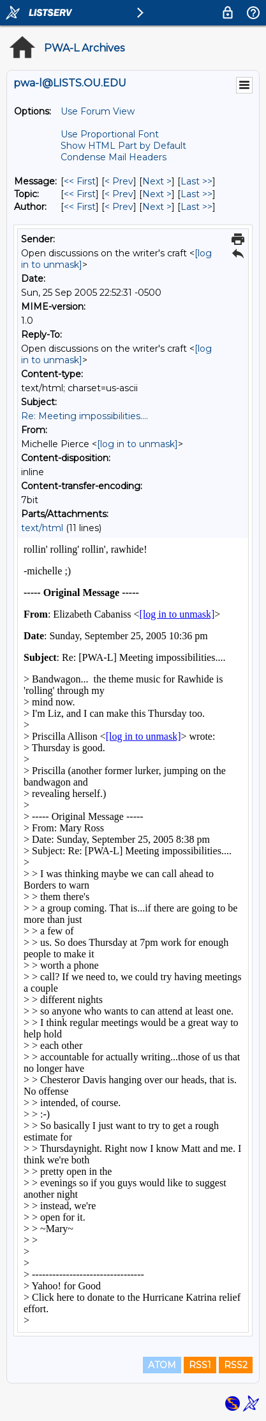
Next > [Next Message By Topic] (157, 194)
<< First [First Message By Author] (80, 206)
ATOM (162, 1365)
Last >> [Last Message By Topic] (196, 194)
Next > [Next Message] (157, 181)
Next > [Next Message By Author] (157, 206)
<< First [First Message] (80, 181)
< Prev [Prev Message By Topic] (119, 194)
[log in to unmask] (137, 444)
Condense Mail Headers (113, 157)
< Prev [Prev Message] (119, 181)
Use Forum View (98, 111)
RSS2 (236, 1365)
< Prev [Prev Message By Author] (119, 206)
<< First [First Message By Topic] (80, 194)
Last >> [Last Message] (196, 181)
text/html (42, 528)
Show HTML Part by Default (123, 145)
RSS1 (200, 1365)
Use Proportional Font (110, 134)
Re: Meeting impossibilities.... (84, 416)
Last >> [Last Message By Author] (196, 206)
